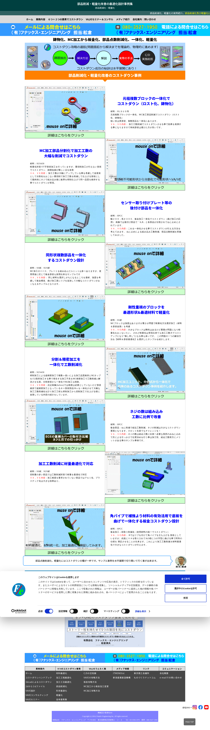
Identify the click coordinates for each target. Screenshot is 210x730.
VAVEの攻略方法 (92, 677)
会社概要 (164, 673)
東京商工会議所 (141, 673)
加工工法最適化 (63, 681)
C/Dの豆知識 (90, 673)
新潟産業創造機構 (122, 677)
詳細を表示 (140, 724)
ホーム (29, 673)
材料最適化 (61, 673)
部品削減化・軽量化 (105, 7)
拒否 (185, 711)
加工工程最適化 (63, 677)
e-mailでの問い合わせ (171, 677)
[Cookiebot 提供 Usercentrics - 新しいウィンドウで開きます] (19, 724)
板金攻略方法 (90, 681)
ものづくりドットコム (145, 677)
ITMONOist (119, 673)
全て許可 (185, 692)
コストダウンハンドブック (39, 677)
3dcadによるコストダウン (39, 681)
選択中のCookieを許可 (185, 701)
